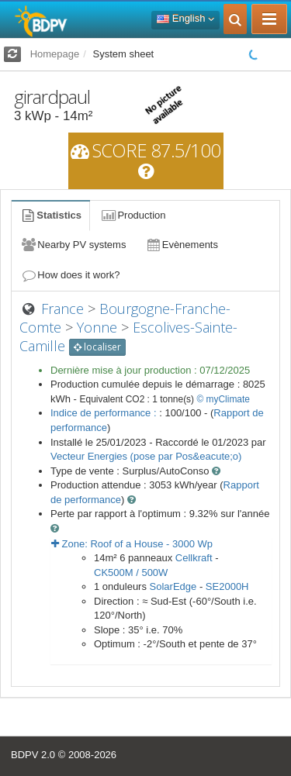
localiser (97, 347)
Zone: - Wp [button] (132, 544)
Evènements (181, 244)
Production (132, 215)
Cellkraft (194, 558)
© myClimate (223, 399)
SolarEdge (173, 586)
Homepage (55, 54)
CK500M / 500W (131, 572)
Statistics (50, 215)
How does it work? (70, 275)
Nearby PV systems (73, 244)
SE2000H (227, 586)
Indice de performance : (104, 413)
